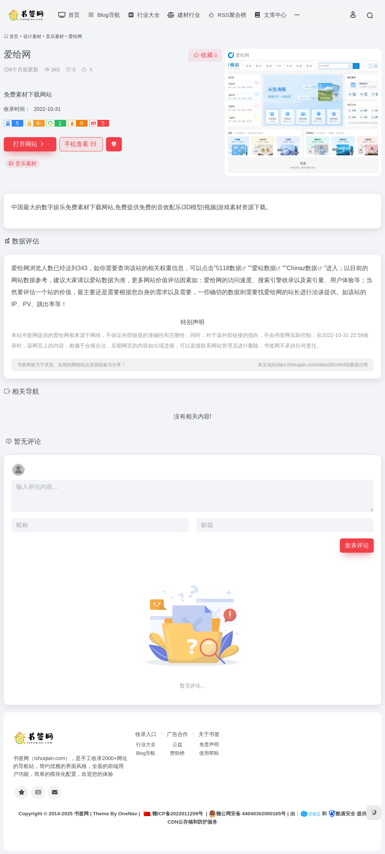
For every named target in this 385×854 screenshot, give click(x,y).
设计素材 (32, 36)
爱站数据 (264, 268)
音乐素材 (55, 36)
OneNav (127, 813)
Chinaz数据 (302, 268)
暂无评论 (27, 441)
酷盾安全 (341, 813)
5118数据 (228, 268)
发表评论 (357, 545)
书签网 (81, 813)
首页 (13, 36)
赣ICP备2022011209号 (173, 813)
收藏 (205, 55)
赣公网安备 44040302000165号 (247, 814)
